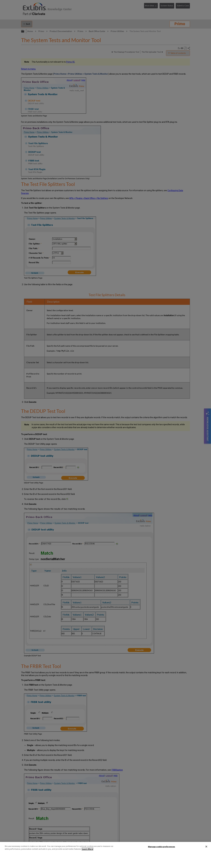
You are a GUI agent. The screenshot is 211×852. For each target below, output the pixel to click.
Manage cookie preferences (161, 847)
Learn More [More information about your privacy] (87, 849)
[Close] (206, 846)
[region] (105, 847)
